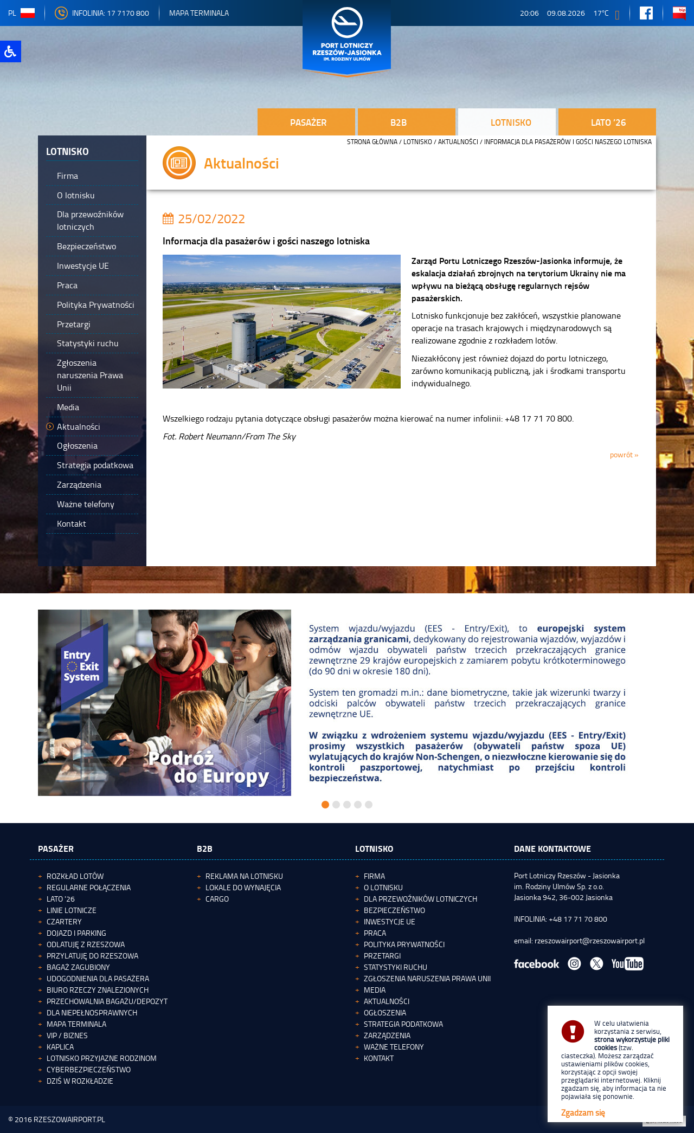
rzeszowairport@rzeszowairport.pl (590, 940)
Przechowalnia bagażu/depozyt (107, 1001)
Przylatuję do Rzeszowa (92, 955)
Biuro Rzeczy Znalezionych (98, 990)
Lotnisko (417, 141)
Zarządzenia (387, 1035)
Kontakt (379, 1058)
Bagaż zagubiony (78, 967)
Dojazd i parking (76, 933)
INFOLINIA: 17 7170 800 (102, 13)
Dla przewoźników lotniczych (420, 899)
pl (21, 13)
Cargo (217, 899)
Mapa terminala (76, 1024)
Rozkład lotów (75, 876)
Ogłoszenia (385, 1012)
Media (374, 990)
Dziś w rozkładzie (80, 1081)
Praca (375, 933)
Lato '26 (61, 899)
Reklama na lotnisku (244, 876)
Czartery (64, 921)
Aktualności (458, 141)
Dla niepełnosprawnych (92, 1012)
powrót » (624, 454)
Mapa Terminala (199, 13)
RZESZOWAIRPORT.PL (69, 1119)
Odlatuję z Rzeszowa (86, 944)
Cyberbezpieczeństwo (89, 1069)
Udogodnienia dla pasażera (98, 978)
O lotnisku (383, 887)
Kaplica (60, 1046)
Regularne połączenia (89, 887)
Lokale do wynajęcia (243, 887)
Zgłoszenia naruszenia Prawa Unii (427, 978)
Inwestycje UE (389, 921)
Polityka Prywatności (404, 944)
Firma (374, 876)
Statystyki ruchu (395, 967)
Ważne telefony (394, 1046)
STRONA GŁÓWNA (372, 141)
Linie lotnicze (72, 910)
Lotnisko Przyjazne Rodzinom (102, 1058)
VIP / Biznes (67, 1035)
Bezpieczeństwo (394, 910)
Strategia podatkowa (403, 1024)
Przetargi (382, 955)
